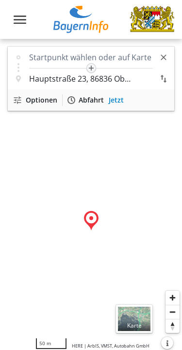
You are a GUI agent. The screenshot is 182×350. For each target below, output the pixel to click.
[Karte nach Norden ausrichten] (172, 326)
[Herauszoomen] (172, 312)
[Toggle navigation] (20, 20)
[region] (91, 194)
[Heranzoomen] (172, 298)
